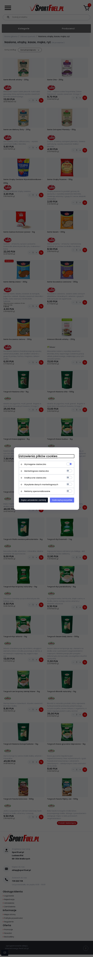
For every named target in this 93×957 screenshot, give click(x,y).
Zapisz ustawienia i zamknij (33, 500)
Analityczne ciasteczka (35, 477)
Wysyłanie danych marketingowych (41, 484)
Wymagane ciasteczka (35, 464)
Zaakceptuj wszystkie (62, 500)
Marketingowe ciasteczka (36, 471)
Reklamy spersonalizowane (37, 491)
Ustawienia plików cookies (38, 456)
